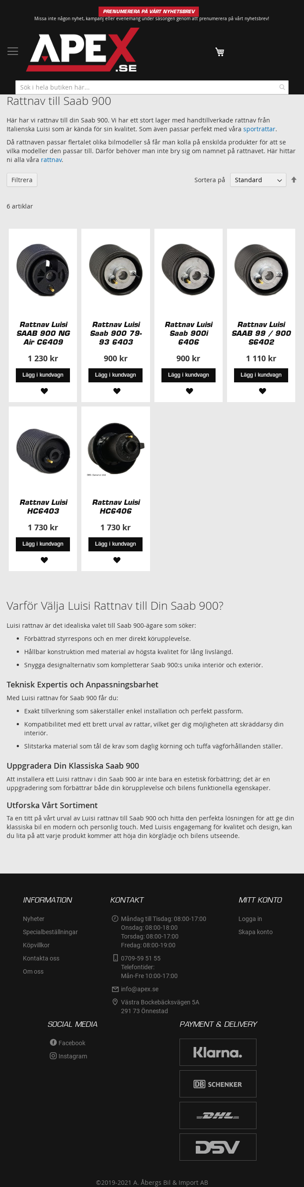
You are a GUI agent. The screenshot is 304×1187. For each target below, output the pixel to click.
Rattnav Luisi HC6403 (43, 506)
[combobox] (152, 87)
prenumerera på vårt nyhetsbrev (233, 19)
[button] (43, 390)
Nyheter (33, 918)
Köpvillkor (36, 945)
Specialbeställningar (50, 931)
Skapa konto (255, 931)
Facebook (72, 1043)
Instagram (73, 1056)
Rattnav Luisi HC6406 (115, 506)
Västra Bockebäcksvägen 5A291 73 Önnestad (160, 1006)
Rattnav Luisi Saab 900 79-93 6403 (115, 333)
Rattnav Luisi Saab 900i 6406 (188, 333)
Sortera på (209, 180)
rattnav (51, 159)
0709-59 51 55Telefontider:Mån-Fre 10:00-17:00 (149, 967)
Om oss (33, 971)
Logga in (250, 918)
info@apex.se (139, 989)
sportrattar (259, 129)
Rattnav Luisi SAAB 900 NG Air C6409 (43, 333)
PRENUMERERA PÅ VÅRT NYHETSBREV (148, 11)
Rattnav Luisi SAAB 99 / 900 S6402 (261, 333)
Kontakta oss (41, 958)
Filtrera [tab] (22, 180)
